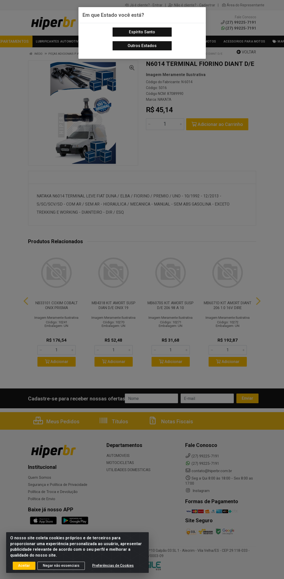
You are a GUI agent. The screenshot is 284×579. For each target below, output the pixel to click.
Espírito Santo (142, 32)
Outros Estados (142, 45)
